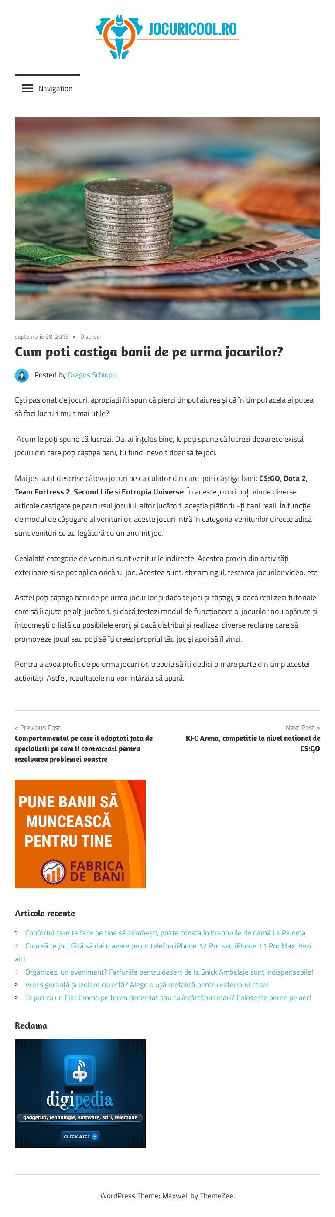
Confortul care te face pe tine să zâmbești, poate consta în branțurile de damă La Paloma (165, 932)
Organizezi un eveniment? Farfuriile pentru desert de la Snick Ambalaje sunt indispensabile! (169, 972)
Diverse (90, 336)
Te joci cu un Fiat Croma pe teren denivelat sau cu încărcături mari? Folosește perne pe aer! (168, 997)
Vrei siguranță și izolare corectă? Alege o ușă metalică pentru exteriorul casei (146, 984)
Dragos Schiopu (92, 374)
